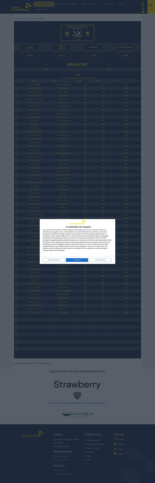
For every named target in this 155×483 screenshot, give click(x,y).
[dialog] (77, 241)
